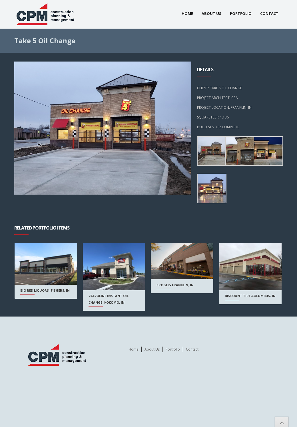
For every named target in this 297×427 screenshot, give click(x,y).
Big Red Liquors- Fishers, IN (45, 290)
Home (187, 13)
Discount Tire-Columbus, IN (249, 296)
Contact (269, 13)
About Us (211, 13)
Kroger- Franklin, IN (174, 285)
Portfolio (241, 13)
